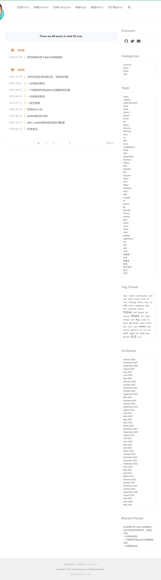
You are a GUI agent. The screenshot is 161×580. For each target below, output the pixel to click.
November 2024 (130, 388)
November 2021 (130, 461)
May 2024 (127, 397)
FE (124, 122)
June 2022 (128, 442)
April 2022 (127, 448)
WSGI (126, 185)
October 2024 (129, 391)
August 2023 (128, 410)
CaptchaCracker (130, 103)
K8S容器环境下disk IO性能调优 (45, 57)
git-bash (126, 210)
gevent (126, 204)
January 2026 (129, 359)
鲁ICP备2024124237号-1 (80, 574)
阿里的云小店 (34, 109)
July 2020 (127, 498)
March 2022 (128, 451)
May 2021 (127, 470)
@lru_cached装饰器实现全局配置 (46, 122)
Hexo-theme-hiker (90, 564)
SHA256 (127, 169)
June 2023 (128, 416)
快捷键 (126, 254)
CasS (125, 106)
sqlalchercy (128, 239)
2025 (21, 69)
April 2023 (127, 423)
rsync (125, 226)
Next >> (110, 143)
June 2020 (128, 502)
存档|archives (41, 7)
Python (126, 163)
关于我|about (115, 7)
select (125, 229)
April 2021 (127, 473)
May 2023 (127, 419)
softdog (126, 236)
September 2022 (130, 432)
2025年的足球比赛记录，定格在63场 (47, 77)
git (124, 207)
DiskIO (126, 112)
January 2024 (129, 404)
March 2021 (128, 476)
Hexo (125, 134)
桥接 (125, 264)
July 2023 (127, 413)
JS (124, 138)
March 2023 (128, 426)
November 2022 (130, 429)
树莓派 (126, 261)
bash (125, 191)
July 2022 (127, 438)
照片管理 (127, 267)
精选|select (97, 7)
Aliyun (126, 97)
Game (126, 68)
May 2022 (127, 445)
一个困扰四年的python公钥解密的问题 (48, 90)
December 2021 (130, 457)
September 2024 (130, 394)
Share (126, 71)
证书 (125, 273)
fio (124, 201)
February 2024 (129, 401)
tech (125, 245)
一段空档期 (33, 103)
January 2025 (129, 385)
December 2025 (130, 363)
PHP (125, 153)
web (125, 248)
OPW (125, 150)
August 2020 (128, 495)
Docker (126, 116)
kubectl (126, 217)
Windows (127, 188)
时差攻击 (32, 129)
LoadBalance (129, 147)
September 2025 (130, 366)
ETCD (126, 119)
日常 (125, 258)
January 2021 (129, 483)
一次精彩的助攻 (36, 96)
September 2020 (130, 492)
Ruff (125, 166)
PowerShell (128, 157)
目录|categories (62, 7)
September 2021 (130, 464)
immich (126, 213)
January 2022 (129, 454)
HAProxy (127, 131)
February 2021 (129, 479)
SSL (125, 172)
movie (126, 223)
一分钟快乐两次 (36, 83)
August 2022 (128, 435)
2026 (21, 50)
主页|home (23, 7)
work (125, 251)
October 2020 (129, 489)
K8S (125, 141)
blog (125, 194)
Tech (125, 74)
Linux (125, 144)
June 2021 (128, 467)
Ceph (125, 109)
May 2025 (127, 378)
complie (126, 198)
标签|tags (81, 7)
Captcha (127, 100)
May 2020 (127, 505)
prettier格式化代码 (37, 116)
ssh (124, 242)
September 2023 (130, 407)
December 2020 (130, 486)
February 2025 (129, 382)
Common (127, 65)
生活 (125, 270)
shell (125, 232)
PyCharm (127, 160)
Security (126, 176)
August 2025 (128, 369)
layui (125, 220)
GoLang (126, 128)
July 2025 (127, 372)
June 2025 (128, 375)
